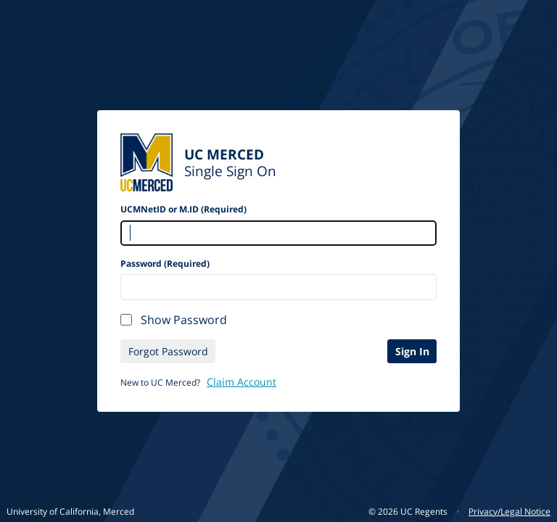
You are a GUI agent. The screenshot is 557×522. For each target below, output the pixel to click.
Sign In (412, 351)
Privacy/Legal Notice (509, 511)
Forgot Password (168, 351)
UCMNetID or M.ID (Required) (183, 209)
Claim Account (241, 382)
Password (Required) (165, 263)
